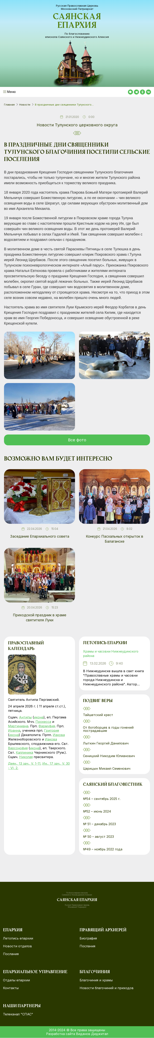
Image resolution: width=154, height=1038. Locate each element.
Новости (24, 104)
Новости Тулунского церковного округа (77, 125)
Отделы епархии (16, 980)
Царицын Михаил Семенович (107, 769)
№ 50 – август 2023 (98, 837)
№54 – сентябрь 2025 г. (101, 799)
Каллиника (24, 752)
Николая (26, 757)
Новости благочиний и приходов (107, 988)
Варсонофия (18, 748)
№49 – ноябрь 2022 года (102, 849)
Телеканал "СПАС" (18, 1014)
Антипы (25, 717)
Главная (9, 104)
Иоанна (14, 730)
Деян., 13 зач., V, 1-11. (24, 763)
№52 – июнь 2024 (97, 812)
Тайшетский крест (98, 715)
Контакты (11, 988)
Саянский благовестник (112, 785)
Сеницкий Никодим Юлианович (109, 756)
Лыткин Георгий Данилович (106, 743)
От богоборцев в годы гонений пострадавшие (108, 729)
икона (39, 717)
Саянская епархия (77, 21)
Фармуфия (46, 726)
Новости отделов (17, 946)
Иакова (59, 735)
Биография (88, 938)
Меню (11, 92)
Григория (51, 730)
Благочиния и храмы (96, 980)
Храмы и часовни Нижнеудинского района (111, 654)
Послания (11, 954)
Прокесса (43, 722)
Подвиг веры (98, 701)
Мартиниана (18, 726)
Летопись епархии (105, 643)
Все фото (77, 440)
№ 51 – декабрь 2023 (99, 824)
